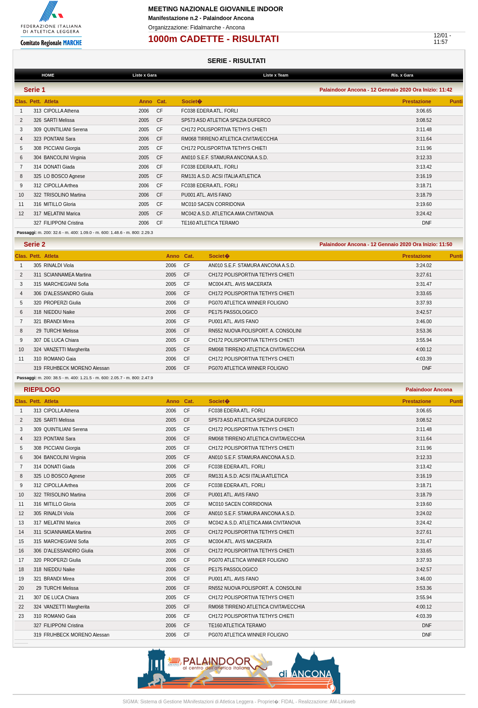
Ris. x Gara (403, 75)
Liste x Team (277, 75)
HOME (48, 75)
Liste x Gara (146, 75)
